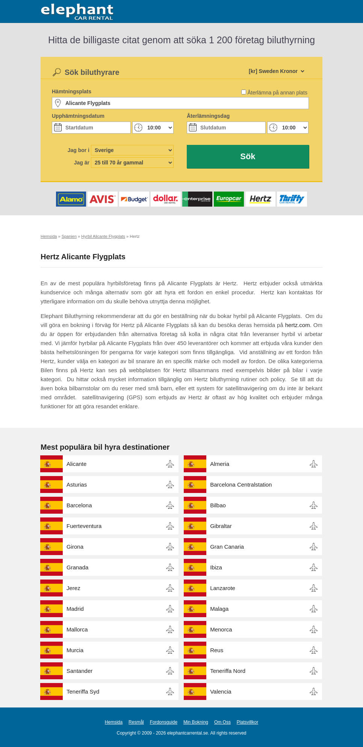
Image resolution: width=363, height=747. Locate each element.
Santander (79, 671)
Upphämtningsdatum (78, 116)
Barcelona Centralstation (241, 484)
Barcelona (79, 505)
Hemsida (114, 722)
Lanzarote (222, 588)
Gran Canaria (227, 546)
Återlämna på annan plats (277, 93)
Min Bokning (195, 722)
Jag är (81, 163)
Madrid (75, 609)
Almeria (219, 464)
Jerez (73, 588)
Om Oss (222, 722)
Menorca (221, 629)
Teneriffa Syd (83, 691)
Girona (75, 546)
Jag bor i (78, 150)
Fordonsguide (163, 722)
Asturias (77, 484)
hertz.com (297, 325)
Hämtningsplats (71, 91)
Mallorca (77, 629)
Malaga (219, 609)
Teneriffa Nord (227, 671)
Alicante (76, 464)
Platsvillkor (247, 722)
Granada (77, 567)
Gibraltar (221, 526)
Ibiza (216, 567)
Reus (216, 650)
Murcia (75, 650)
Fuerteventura (84, 526)
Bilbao (218, 505)
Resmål (136, 722)
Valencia (220, 691)
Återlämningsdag (208, 116)
